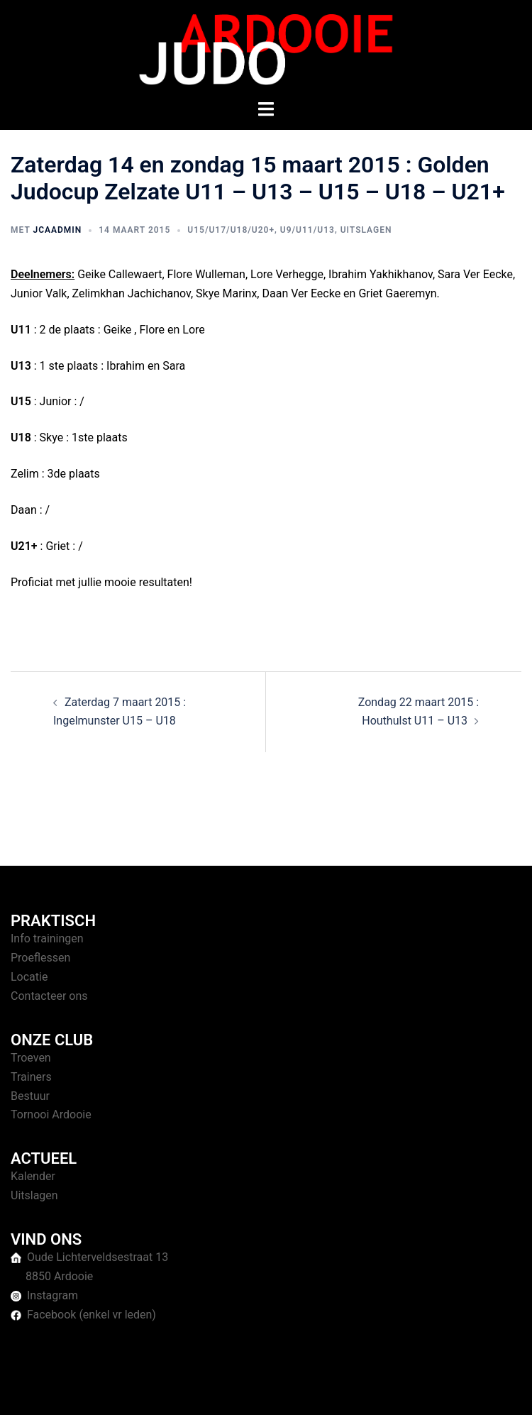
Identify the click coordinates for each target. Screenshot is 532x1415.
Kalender (33, 1176)
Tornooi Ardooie (51, 1114)
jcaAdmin (57, 230)
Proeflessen (40, 957)
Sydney (395, 1390)
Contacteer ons (49, 996)
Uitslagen (366, 230)
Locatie (29, 977)
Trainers (31, 1077)
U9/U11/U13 (307, 230)
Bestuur (30, 1096)
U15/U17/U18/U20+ (231, 230)
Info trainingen (47, 938)
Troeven (31, 1057)
